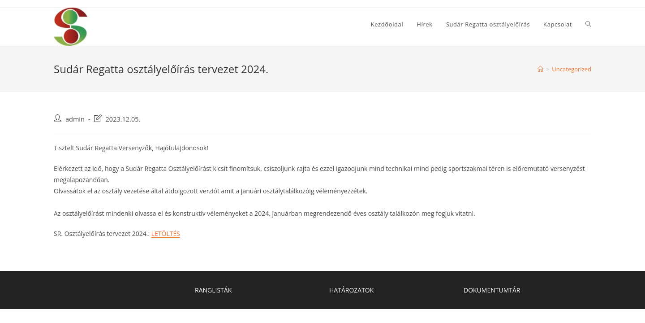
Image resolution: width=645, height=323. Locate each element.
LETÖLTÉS (165, 233)
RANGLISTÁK (213, 290)
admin (75, 119)
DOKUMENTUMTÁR (492, 290)
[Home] (540, 69)
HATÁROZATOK (351, 290)
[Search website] (588, 24)
